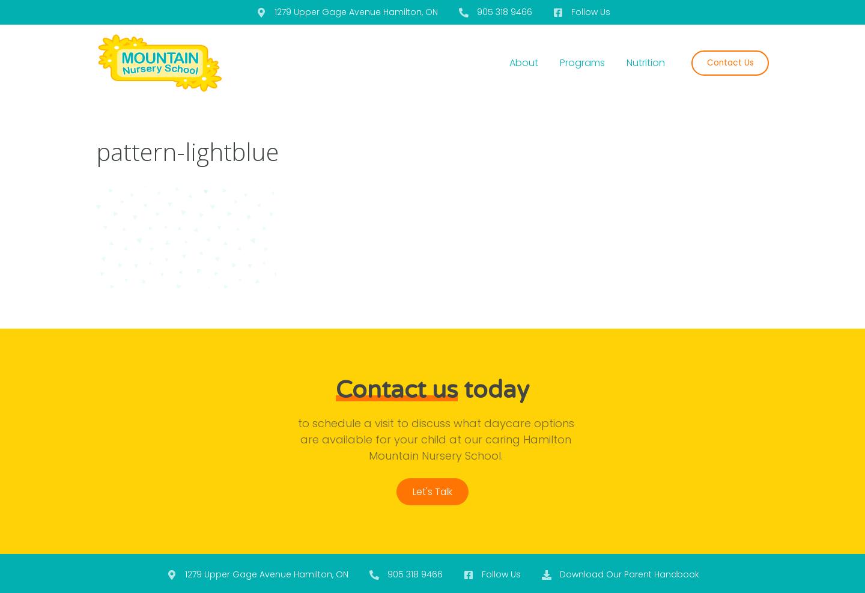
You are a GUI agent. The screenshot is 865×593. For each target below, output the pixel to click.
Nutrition (646, 63)
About (523, 63)
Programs (582, 63)
